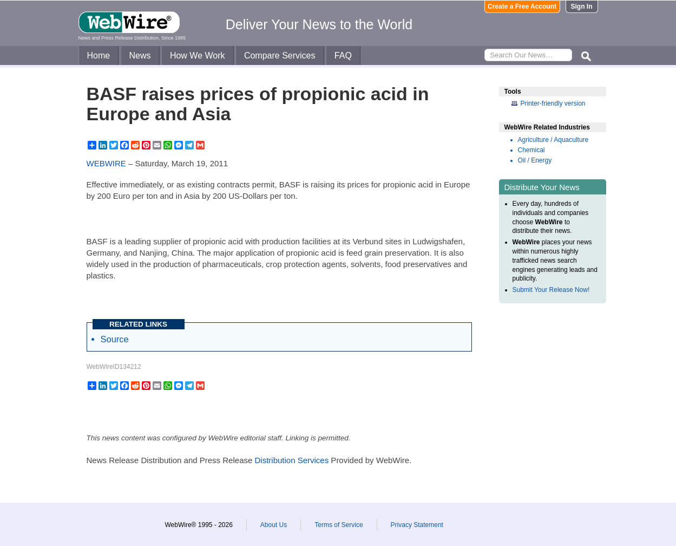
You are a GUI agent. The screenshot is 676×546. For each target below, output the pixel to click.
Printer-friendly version (553, 103)
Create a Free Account (522, 6)
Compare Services (280, 55)
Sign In (582, 6)
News (140, 55)
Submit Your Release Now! (551, 290)
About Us (273, 525)
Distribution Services (291, 460)
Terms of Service (338, 525)
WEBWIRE (106, 163)
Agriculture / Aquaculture (553, 140)
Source (115, 339)
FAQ (343, 55)
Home (98, 55)
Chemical (531, 150)
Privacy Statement (417, 525)
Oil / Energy (535, 160)
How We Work (197, 55)
